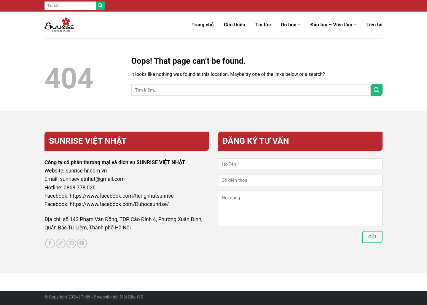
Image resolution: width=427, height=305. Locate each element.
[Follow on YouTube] (82, 243)
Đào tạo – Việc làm (333, 25)
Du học (290, 25)
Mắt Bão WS (131, 297)
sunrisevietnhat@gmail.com (92, 179)
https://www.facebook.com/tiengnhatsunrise (122, 196)
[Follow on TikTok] (61, 243)
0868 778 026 (80, 188)
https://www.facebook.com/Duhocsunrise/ (119, 204)
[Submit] (100, 5)
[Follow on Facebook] (50, 243)
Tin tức (263, 25)
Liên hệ (375, 25)
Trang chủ (203, 25)
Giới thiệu (234, 25)
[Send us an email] (71, 243)
